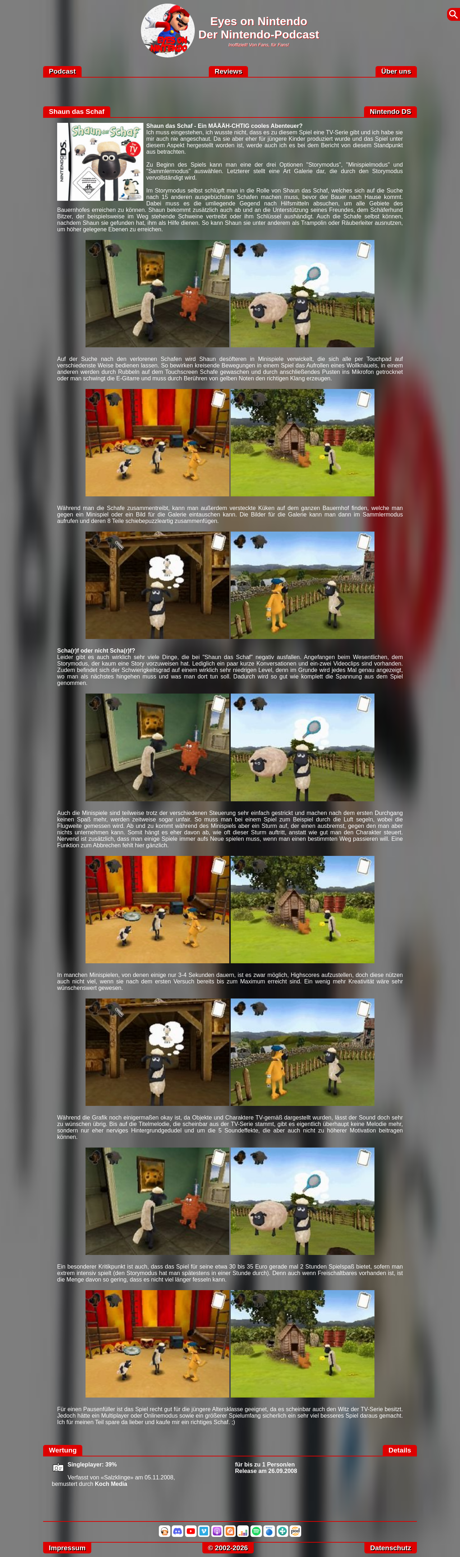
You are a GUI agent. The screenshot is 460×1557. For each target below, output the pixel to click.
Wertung (63, 1450)
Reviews (228, 71)
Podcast (62, 71)
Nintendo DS (390, 111)
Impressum (67, 1548)
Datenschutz (390, 1548)
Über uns (396, 71)
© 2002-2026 (228, 1548)
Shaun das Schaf (77, 111)
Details (399, 1450)
